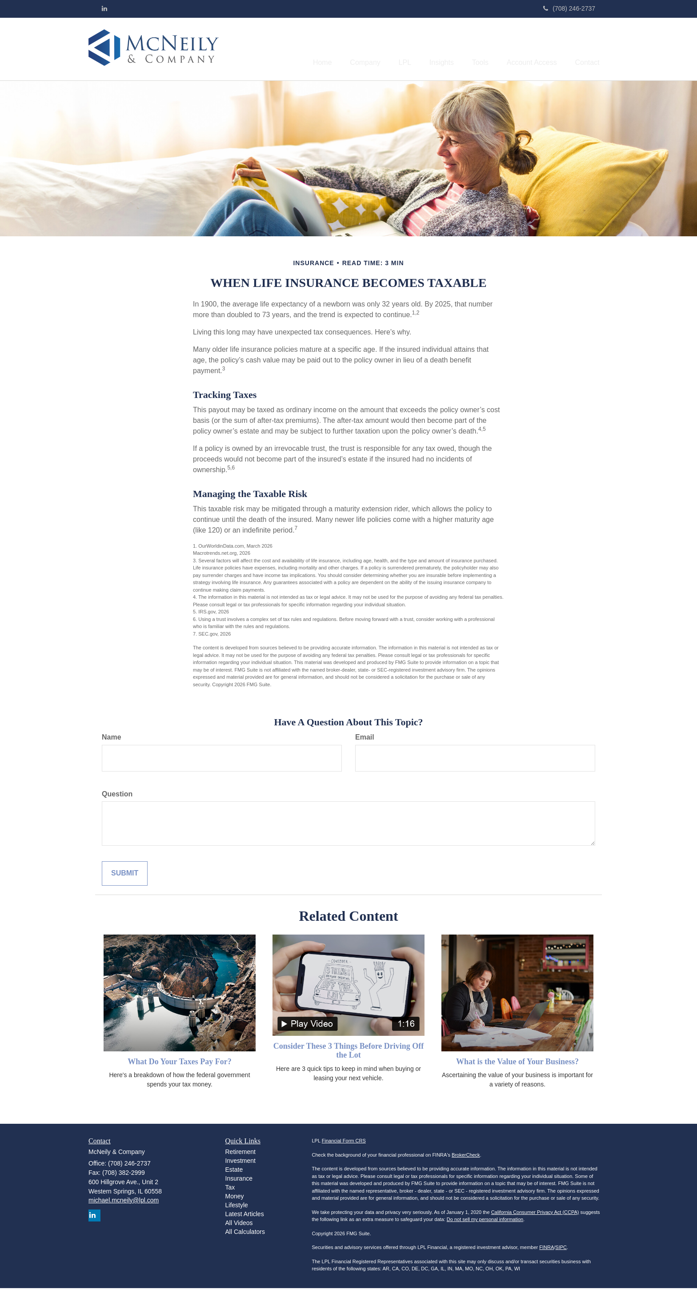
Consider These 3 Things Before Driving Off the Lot (348, 1051)
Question (117, 795)
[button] (342, 49)
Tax (230, 1188)
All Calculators (245, 1232)
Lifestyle (236, 1205)
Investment (240, 1161)
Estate (234, 1170)
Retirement (240, 1152)
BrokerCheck (466, 1155)
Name (111, 738)
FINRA (546, 1248)
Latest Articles (244, 1214)
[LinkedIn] (104, 8)
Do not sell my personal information (485, 1220)
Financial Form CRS (344, 1141)
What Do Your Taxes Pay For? (180, 1062)
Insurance (238, 1179)
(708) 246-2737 (569, 8)
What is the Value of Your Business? (517, 1062)
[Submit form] (125, 874)
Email (364, 738)
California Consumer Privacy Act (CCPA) (535, 1213)
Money (234, 1197)
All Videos (239, 1223)
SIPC (561, 1248)
